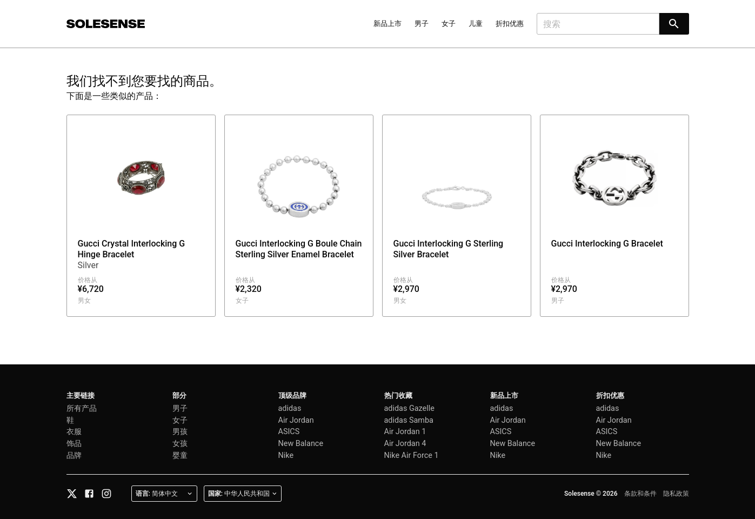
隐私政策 (676, 493)
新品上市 (387, 23)
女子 (449, 23)
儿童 (476, 23)
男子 (422, 23)
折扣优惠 (510, 23)
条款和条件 (640, 493)
